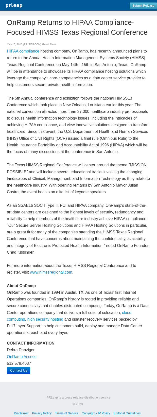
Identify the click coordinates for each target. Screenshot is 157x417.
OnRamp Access (21, 357)
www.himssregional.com (51, 272)
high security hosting (45, 319)
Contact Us (18, 370)
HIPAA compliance (23, 51)
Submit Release (143, 5)
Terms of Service (66, 413)
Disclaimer (21, 413)
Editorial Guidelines (126, 413)
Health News (49, 44)
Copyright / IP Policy (96, 413)
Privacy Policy (42, 413)
